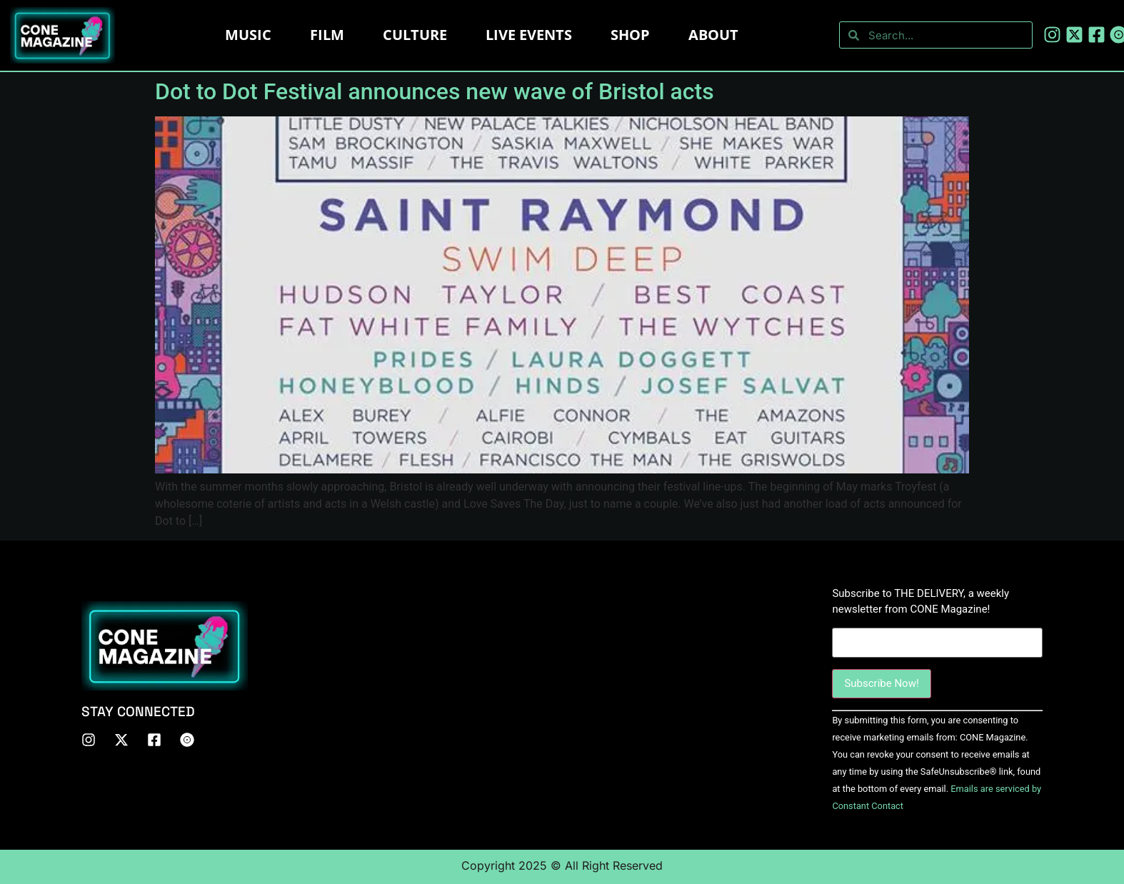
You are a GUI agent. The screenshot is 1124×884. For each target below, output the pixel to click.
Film (327, 34)
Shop (630, 34)
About (713, 34)
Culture (415, 34)
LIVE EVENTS (529, 34)
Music (248, 34)
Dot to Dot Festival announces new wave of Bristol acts (434, 91)
